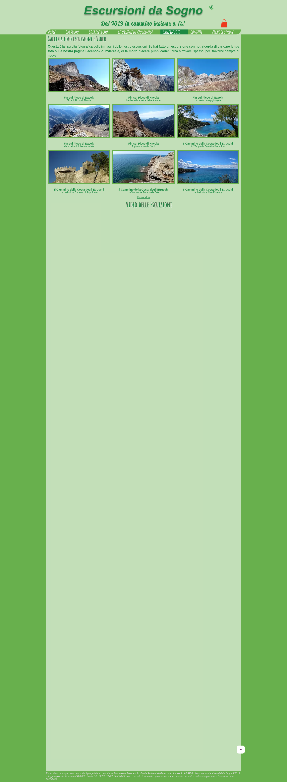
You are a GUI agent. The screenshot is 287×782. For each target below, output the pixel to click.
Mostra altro (143, 197)
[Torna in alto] (241, 750)
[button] (224, 23)
